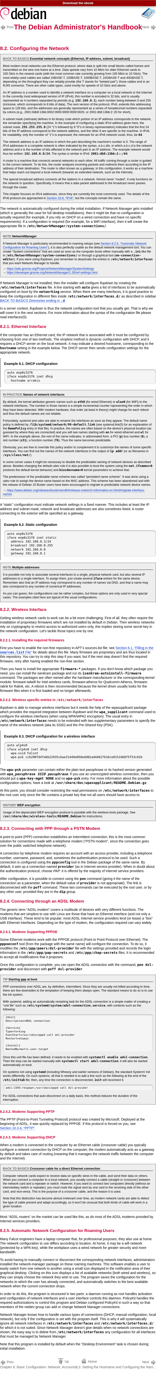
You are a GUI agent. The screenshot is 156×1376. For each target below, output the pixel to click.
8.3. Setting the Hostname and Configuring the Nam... (116, 1364)
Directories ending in (32, 301)
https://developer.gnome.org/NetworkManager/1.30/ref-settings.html (52, 272)
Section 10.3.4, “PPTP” (17, 1128)
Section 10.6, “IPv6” (60, 198)
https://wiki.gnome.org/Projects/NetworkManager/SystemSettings (50, 268)
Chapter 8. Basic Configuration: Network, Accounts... (39, 1364)
